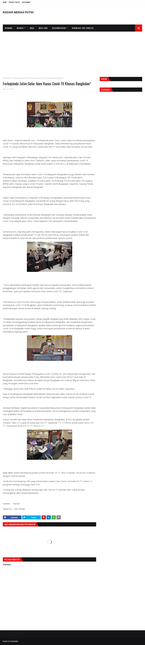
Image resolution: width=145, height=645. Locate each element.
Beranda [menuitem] (8, 27)
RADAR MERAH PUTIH (18, 12)
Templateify (14, 641)
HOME (5, 2)
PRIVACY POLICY (14, 2)
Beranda (6, 78)
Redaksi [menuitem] (20, 27)
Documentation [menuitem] (58, 27)
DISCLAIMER (26, 2)
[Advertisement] (72, 53)
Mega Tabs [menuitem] (43, 27)
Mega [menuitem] (32, 27)
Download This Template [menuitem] (83, 27)
